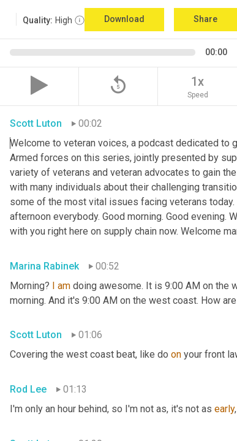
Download (124, 19)
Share (205, 19)
